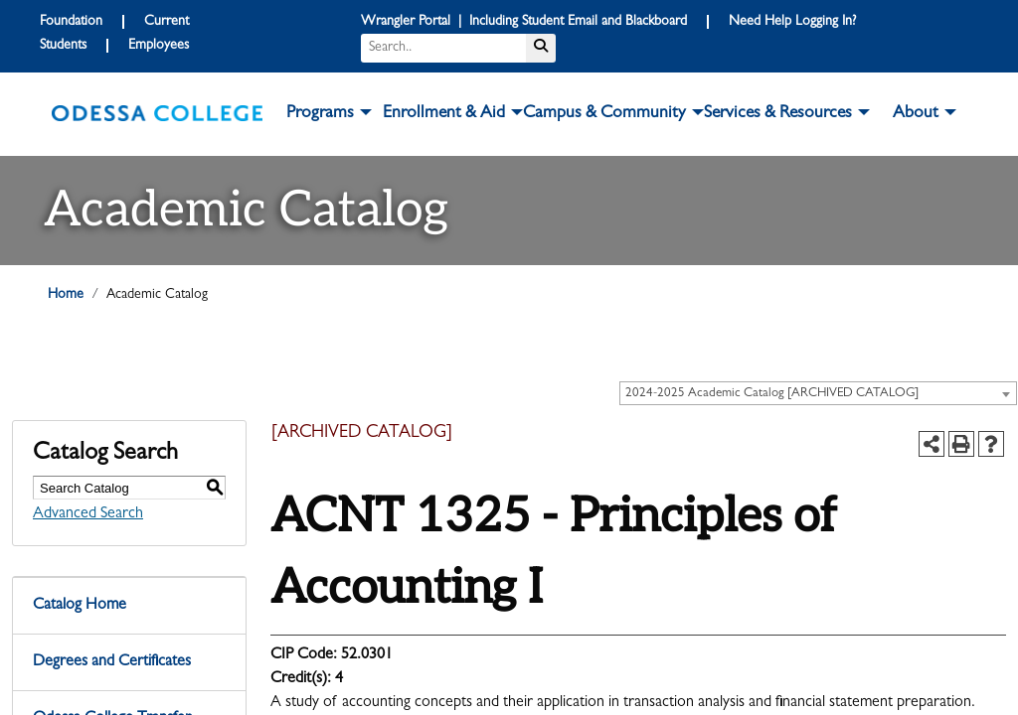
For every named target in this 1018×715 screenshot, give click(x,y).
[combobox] (818, 393)
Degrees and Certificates (112, 662)
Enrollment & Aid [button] (444, 114)
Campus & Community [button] (604, 114)
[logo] (157, 114)
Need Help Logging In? (792, 22)
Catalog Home (79, 606)
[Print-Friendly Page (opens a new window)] (961, 444)
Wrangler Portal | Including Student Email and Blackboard (524, 22)
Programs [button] (320, 114)
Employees (158, 46)
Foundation (71, 22)
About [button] (915, 114)
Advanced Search (88, 514)
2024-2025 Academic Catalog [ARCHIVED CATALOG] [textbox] (772, 393)
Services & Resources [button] (778, 114)
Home (66, 295)
